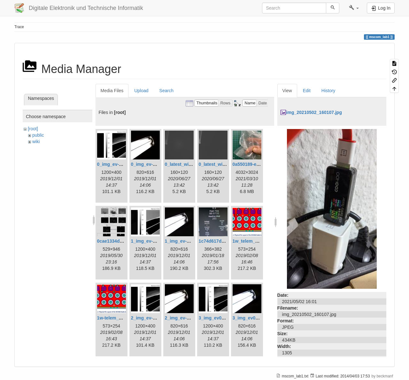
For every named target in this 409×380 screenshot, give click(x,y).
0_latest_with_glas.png (189, 164)
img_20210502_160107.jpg (314, 112)
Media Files (112, 90)
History (328, 90)
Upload (141, 90)
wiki (36, 141)
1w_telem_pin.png (252, 241)
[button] (354, 8)
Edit (307, 90)
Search (166, 90)
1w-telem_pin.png (116, 317)
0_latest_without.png (221, 164)
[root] (33, 128)
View (287, 90)
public (38, 135)
